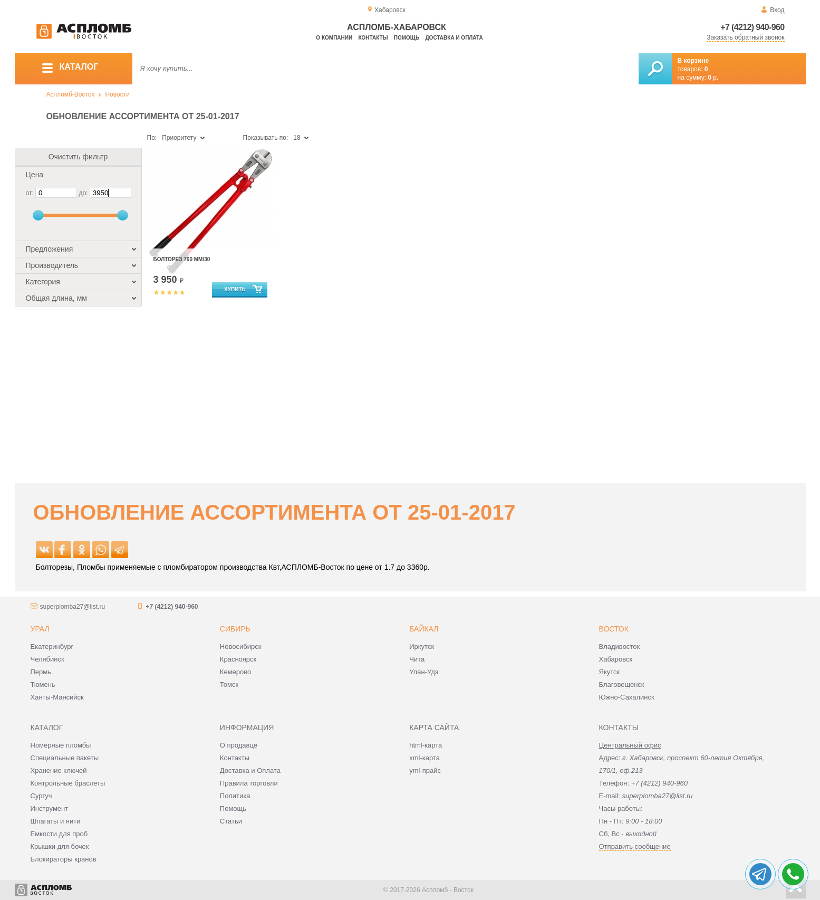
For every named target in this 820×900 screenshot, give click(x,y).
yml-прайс (425, 770)
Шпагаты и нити (56, 821)
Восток (614, 629)
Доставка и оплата (454, 38)
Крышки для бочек (60, 846)
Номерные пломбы (61, 745)
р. (713, 77)
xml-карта (424, 758)
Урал (40, 629)
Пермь (41, 672)
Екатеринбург (52, 646)
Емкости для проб (59, 834)
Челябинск (47, 659)
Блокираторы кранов (64, 859)
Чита (417, 659)
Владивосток (619, 646)
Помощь (406, 38)
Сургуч (41, 796)
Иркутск (421, 646)
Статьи (231, 821)
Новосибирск (241, 646)
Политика (235, 796)
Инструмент (50, 808)
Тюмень (43, 684)
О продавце (238, 745)
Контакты (373, 38)
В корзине (693, 60)
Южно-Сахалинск (626, 697)
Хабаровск (616, 659)
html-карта (425, 745)
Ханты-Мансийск (57, 697)
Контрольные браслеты (68, 783)
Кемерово (235, 672)
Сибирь (235, 629)
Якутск (609, 672)
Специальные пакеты (65, 758)
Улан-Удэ (423, 672)
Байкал (423, 629)
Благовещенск (621, 684)
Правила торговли (249, 783)
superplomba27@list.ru (72, 606)
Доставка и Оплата (250, 770)
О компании (334, 38)
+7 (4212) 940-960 (752, 27)
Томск (229, 684)
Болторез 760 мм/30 (181, 259)
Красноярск (238, 659)
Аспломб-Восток (70, 94)
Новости (117, 94)
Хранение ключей (59, 770)
